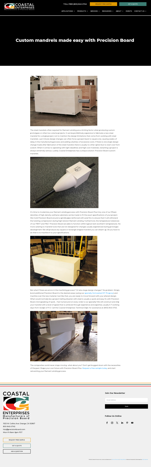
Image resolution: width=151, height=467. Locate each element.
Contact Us (139, 11)
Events (129, 11)
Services (94, 11)
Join (126, 406)
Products (81, 11)
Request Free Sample (103, 4)
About (118, 11)
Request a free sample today (94, 368)
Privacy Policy (123, 459)
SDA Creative (145, 459)
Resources (106, 11)
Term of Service (115, 459)
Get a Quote (133, 4)
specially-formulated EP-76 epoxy (99, 293)
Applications (67, 11)
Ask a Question (17, 451)
